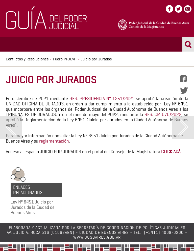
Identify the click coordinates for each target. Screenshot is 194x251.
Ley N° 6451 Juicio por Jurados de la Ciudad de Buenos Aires (33, 207)
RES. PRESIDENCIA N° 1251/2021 (101, 98)
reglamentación (54, 141)
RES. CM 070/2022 (162, 114)
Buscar (188, 44)
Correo (187, 9)
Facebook (169, 9)
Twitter (178, 9)
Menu (9, 44)
